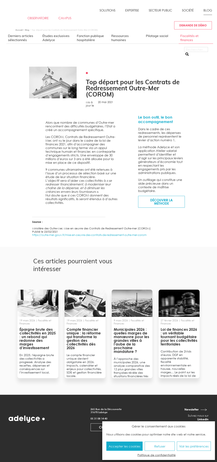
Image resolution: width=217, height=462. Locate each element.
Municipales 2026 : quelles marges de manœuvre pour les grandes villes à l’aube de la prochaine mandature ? (131, 340)
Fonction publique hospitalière (90, 38)
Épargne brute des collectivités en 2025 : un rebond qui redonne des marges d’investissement (37, 338)
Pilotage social (157, 36)
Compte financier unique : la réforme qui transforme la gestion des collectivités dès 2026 (84, 338)
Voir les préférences (194, 446)
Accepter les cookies (124, 446)
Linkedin (202, 419)
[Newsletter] (204, 410)
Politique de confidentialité (156, 455)
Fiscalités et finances (189, 38)
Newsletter (191, 409)
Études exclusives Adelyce (55, 38)
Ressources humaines (120, 38)
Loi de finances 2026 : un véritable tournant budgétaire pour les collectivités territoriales (179, 336)
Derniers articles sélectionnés (20, 38)
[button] (107, 11)
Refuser (159, 446)
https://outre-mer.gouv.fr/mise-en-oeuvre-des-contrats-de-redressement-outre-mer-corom (89, 235)
